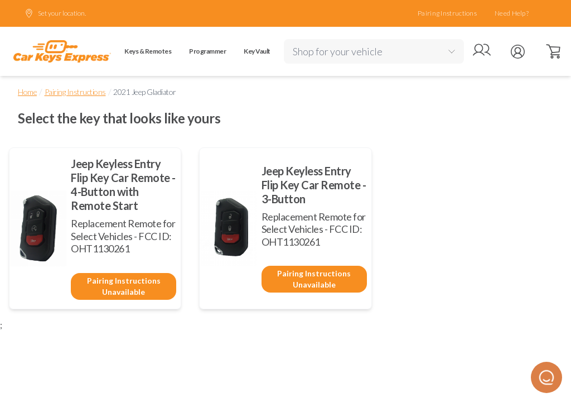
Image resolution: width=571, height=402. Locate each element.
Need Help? (512, 13)
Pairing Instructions (447, 13)
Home (27, 92)
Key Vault (257, 51)
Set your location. (55, 13)
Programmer (207, 51)
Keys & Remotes (147, 51)
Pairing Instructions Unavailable (124, 286)
